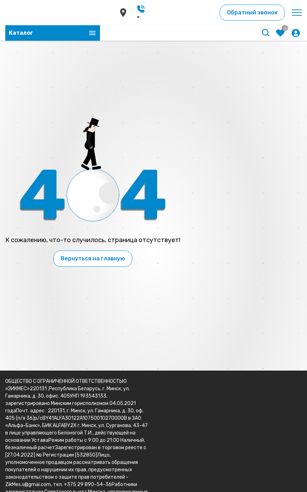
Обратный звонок (252, 12)
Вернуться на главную (93, 258)
